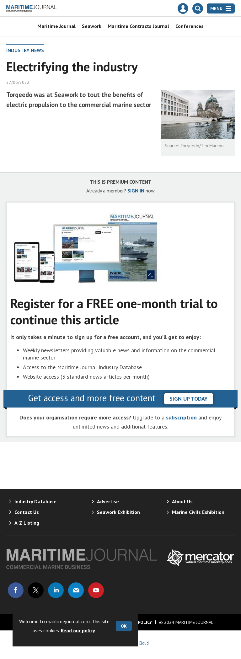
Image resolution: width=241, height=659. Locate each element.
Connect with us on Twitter (36, 590)
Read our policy (78, 630)
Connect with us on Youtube (96, 590)
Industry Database (35, 501)
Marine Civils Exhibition (198, 512)
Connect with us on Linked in (56, 590)
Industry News (25, 50)
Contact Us (26, 512)
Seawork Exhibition (118, 512)
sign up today (188, 398)
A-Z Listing (26, 523)
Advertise (108, 501)
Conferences (189, 26)
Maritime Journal (56, 26)
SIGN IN (135, 190)
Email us (76, 590)
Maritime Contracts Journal (138, 26)
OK (124, 626)
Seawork (91, 26)
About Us (182, 501)
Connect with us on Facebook (16, 590)
